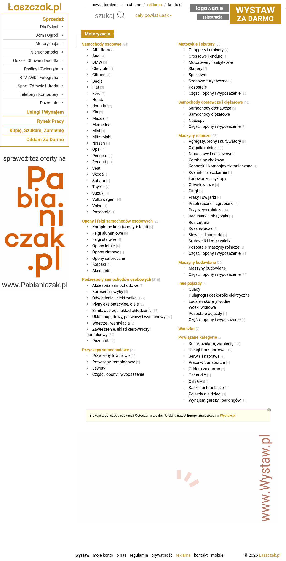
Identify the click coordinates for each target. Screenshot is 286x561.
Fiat (98, 87)
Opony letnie (106, 245)
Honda (98, 99)
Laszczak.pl (269, 555)
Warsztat (189, 328)
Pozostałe (103, 211)
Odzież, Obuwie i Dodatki (35, 60)
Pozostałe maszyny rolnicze (216, 247)
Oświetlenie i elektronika (118, 297)
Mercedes (101, 124)
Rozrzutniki (199, 222)
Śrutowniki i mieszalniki (210, 241)
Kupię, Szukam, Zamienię (36, 130)
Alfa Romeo (103, 49)
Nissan (101, 143)
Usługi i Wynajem (45, 112)
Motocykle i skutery (199, 44)
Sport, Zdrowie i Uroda (38, 85)
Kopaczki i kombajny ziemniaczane (223, 166)
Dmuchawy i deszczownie (212, 153)
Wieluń (52, 536)
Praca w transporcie (209, 362)
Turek (53, 530)
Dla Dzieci (49, 26)
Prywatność (162, 555)
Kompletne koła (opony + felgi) (122, 226)
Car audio (200, 375)
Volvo (99, 205)
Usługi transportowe (210, 349)
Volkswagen (106, 199)
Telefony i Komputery (39, 94)
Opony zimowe (108, 252)
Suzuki (100, 193)
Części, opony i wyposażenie (118, 374)
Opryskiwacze (204, 184)
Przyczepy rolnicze (209, 209)
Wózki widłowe (202, 307)
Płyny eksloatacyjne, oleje (119, 304)
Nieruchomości (44, 52)
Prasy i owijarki (205, 197)
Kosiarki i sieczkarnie (210, 172)
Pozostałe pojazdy (208, 313)
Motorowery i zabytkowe (211, 62)
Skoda (100, 174)
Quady (194, 289)
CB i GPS (199, 381)
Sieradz (52, 517)
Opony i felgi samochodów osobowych (121, 221)
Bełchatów (49, 474)
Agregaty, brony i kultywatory (217, 141)
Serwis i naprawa (207, 356)
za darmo (255, 14)
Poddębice (49, 511)
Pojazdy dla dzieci (207, 394)
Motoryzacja (47, 43)
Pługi (196, 190)
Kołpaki (101, 264)
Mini (98, 130)
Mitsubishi (101, 136)
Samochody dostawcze (212, 108)
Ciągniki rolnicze (206, 147)
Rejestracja (213, 17)
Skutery (198, 68)
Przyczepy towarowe (114, 355)
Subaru (101, 180)
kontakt (175, 4)
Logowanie (209, 8)
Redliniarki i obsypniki (211, 216)
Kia (97, 112)
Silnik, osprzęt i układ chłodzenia (125, 310)
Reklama (183, 555)
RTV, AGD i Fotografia (38, 77)
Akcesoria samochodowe (117, 285)
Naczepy (196, 120)
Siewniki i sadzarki (208, 234)
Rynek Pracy (50, 121)
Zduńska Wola (46, 548)
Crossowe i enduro (208, 56)
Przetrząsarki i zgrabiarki (213, 203)
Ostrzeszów (48, 493)
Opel (98, 149)
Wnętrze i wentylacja (113, 323)
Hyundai (102, 105)
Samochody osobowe (105, 44)
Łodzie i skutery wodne (209, 301)
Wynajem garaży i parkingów (217, 400)
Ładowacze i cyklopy (207, 178)
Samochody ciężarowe (209, 114)
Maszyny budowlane (200, 262)
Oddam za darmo (207, 368)
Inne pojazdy (192, 283)
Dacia (97, 81)
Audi (98, 56)
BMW (99, 62)
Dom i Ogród (46, 35)
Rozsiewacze (203, 228)
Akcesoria (101, 270)
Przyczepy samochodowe (109, 349)
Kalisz (53, 487)
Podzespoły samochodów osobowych (121, 279)
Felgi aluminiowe (110, 233)
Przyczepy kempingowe (116, 362)
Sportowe (197, 74)
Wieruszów (49, 542)
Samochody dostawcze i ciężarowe (213, 102)
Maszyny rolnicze (197, 135)
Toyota (101, 186)
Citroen (101, 74)
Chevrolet (103, 68)
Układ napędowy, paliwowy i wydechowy (132, 316)
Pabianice (50, 499)
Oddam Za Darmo (45, 139)
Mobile (217, 555)
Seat (96, 168)
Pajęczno (50, 505)
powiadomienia (106, 4)
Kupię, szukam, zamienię (214, 343)
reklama (154, 4)
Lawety (98, 368)
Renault (102, 161)
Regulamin (139, 555)
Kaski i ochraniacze (209, 387)
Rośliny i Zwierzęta (41, 69)
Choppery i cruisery (208, 49)
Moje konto (103, 555)
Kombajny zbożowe (206, 160)
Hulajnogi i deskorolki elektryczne (219, 295)
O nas (122, 555)
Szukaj (121, 15)
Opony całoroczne (108, 258)
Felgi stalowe (106, 239)
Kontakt (201, 555)
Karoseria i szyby (110, 291)
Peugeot (102, 155)
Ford (98, 93)
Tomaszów (49, 524)
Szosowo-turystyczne (210, 80)
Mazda (101, 118)
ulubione (133, 4)
